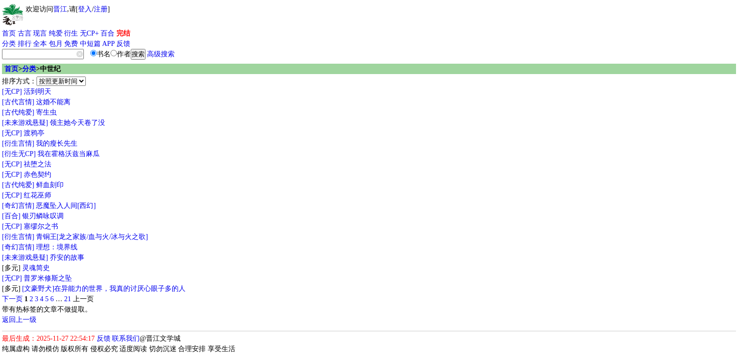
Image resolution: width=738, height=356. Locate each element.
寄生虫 (46, 112)
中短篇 (90, 43)
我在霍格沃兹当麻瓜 (68, 154)
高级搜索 (161, 54)
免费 (71, 43)
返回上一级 (19, 319)
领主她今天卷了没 (77, 122)
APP (108, 43)
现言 (40, 33)
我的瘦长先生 (56, 143)
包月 (56, 43)
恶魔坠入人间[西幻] (66, 205)
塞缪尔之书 (41, 226)
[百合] (11, 216)
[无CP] (12, 91)
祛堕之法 (37, 164)
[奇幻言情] (18, 205)
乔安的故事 (67, 257)
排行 (25, 43)
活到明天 (37, 91)
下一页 (12, 299)
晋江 (60, 9)
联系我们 (126, 338)
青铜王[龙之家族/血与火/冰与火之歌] (92, 236)
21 (67, 299)
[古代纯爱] (18, 112)
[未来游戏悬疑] (25, 122)
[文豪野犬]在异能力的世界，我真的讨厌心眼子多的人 (103, 288)
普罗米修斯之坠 (48, 278)
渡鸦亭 (34, 133)
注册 (101, 9)
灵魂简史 (36, 268)
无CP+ (89, 33)
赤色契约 (37, 174)
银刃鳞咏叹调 (43, 216)
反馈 (123, 43)
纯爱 (56, 33)
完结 (123, 33)
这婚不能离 (53, 102)
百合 (107, 33)
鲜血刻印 (50, 185)
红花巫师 (37, 195)
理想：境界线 (56, 247)
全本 (40, 43)
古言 (25, 33)
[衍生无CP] (19, 154)
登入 (85, 9)
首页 (9, 33)
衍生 (71, 33)
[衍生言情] (18, 143)
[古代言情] (18, 102)
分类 (9, 43)
